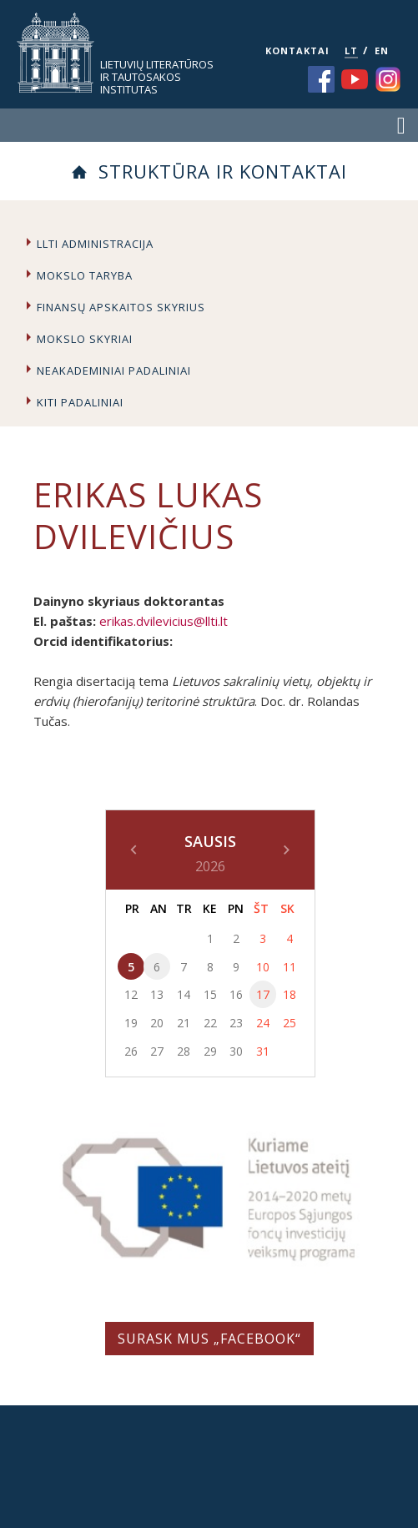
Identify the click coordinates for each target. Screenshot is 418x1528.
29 (210, 1051)
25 (289, 1023)
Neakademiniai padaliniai (114, 370)
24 (262, 1023)
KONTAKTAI (297, 50)
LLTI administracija (95, 243)
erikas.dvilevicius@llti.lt (163, 621)
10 (262, 967)
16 (236, 994)
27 (157, 1051)
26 (131, 1051)
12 (131, 994)
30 (236, 1051)
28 (183, 1051)
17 (262, 994)
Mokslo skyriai (85, 338)
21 (183, 1023)
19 (131, 1023)
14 (183, 994)
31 (262, 1051)
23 (236, 1023)
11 (289, 967)
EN (382, 50)
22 (210, 1023)
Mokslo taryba (85, 275)
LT (351, 50)
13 (157, 994)
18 (289, 994)
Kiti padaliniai (80, 402)
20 (157, 1023)
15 (210, 994)
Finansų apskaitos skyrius (121, 307)
